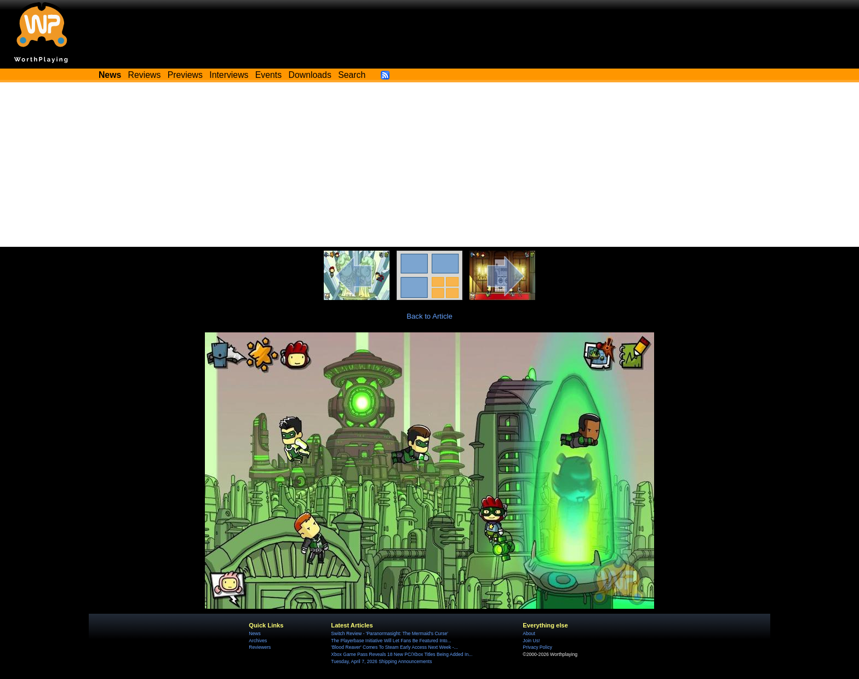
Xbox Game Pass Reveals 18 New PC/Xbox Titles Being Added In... (401, 654)
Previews (185, 75)
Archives (258, 640)
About (529, 633)
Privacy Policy (537, 647)
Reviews (144, 75)
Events (268, 75)
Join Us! (531, 640)
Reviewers (260, 647)
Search (351, 75)
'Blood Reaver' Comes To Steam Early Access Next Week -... (394, 647)
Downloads (310, 75)
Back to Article (429, 316)
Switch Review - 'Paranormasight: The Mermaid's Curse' (389, 633)
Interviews (228, 75)
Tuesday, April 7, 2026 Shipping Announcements (381, 661)
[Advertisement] (429, 164)
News (254, 633)
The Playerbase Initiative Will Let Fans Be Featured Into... (391, 640)
